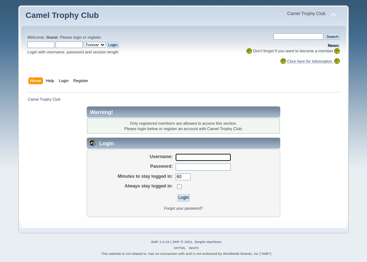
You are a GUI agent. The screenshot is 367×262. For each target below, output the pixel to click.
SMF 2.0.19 (160, 242)
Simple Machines (207, 242)
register (94, 37)
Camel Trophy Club (62, 15)
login (77, 37)
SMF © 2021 (182, 242)
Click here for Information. (310, 61)
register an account (181, 129)
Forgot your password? (183, 208)
